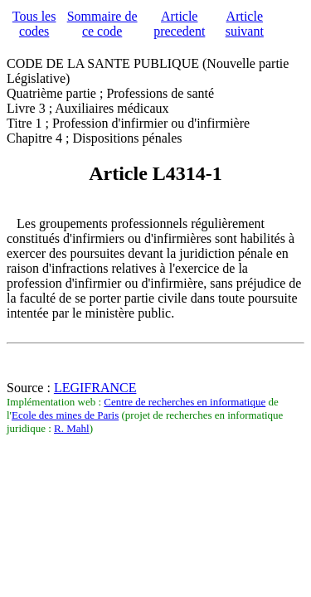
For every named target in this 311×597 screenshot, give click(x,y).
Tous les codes (34, 23)
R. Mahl (72, 428)
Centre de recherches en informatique (184, 402)
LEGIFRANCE (95, 388)
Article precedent (179, 23)
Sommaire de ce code (102, 23)
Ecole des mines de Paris (65, 415)
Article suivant (245, 23)
